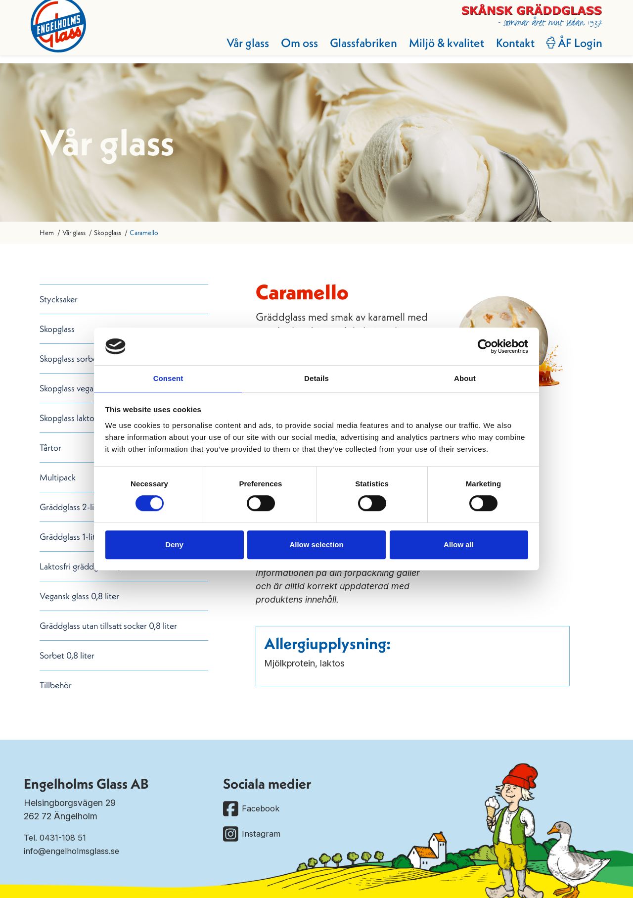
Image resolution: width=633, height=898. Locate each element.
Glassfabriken (354, 50)
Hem (47, 232)
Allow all (459, 545)
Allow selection (316, 545)
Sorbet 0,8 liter (67, 655)
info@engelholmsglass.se (75, 851)
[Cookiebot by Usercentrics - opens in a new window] (485, 345)
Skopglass (107, 232)
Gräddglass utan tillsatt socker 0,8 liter (108, 625)
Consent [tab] (168, 378)
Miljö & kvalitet (437, 50)
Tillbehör (56, 685)
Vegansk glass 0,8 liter (79, 596)
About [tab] (465, 378)
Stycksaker (59, 299)
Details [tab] (316, 378)
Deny (174, 545)
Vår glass (239, 50)
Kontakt (506, 50)
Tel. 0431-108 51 (57, 837)
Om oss (290, 50)
